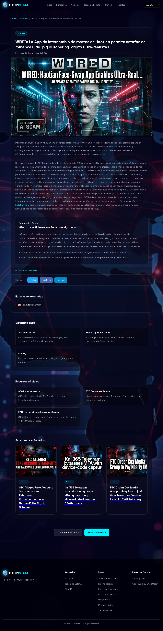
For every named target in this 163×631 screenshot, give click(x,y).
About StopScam (107, 578)
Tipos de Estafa (92, 5)
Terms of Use (105, 610)
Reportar (120, 5)
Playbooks (104, 599)
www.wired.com (30, 271)
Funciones (61, 5)
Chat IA (108, 5)
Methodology (105, 583)
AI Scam (21, 33)
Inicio (49, 5)
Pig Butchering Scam (29, 305)
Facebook (46, 280)
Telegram (61, 280)
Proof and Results (108, 594)
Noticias (75, 5)
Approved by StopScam (145, 583)
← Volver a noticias (68, 532)
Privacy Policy (105, 605)
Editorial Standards (108, 589)
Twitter (33, 280)
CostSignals (138, 578)
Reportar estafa (97, 532)
